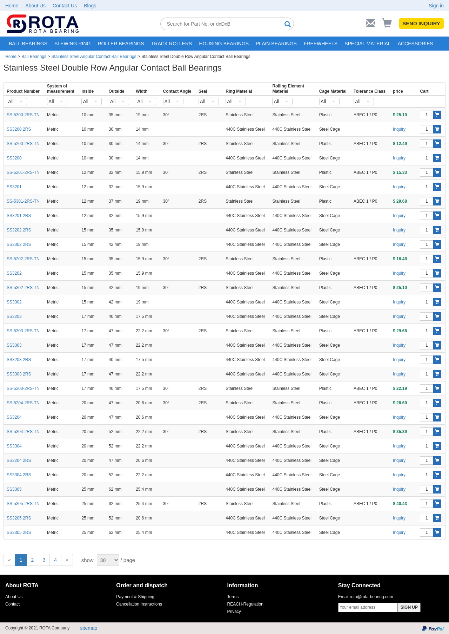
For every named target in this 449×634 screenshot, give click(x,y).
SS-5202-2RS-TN (23, 258)
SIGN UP (409, 607)
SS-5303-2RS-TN (23, 330)
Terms (233, 596)
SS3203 (14, 316)
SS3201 (14, 186)
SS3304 (14, 446)
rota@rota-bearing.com (371, 596)
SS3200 (14, 158)
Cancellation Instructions (139, 604)
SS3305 (14, 489)
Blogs (90, 5)
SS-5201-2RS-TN (23, 172)
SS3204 (14, 417)
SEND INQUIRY (421, 23)
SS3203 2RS (19, 359)
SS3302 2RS (19, 244)
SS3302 (14, 302)
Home (11, 5)
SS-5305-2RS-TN (23, 503)
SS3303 (14, 345)
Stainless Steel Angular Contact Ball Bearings (93, 56)
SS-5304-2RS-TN (23, 431)
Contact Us (65, 5)
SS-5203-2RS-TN (23, 388)
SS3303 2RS (19, 374)
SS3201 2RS (19, 215)
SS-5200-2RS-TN (23, 143)
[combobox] (17, 101)
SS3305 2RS (19, 532)
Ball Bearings (33, 56)
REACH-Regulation (245, 604)
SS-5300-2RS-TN (23, 114)
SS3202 (14, 273)
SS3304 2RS (19, 474)
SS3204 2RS (19, 460)
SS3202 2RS (19, 230)
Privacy (234, 611)
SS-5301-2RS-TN (23, 201)
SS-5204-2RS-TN (23, 402)
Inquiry (399, 129)
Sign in (436, 5)
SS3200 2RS (19, 129)
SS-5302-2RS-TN (23, 287)
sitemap (88, 628)
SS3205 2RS (19, 518)
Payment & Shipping (135, 596)
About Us (35, 5)
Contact (12, 604)
